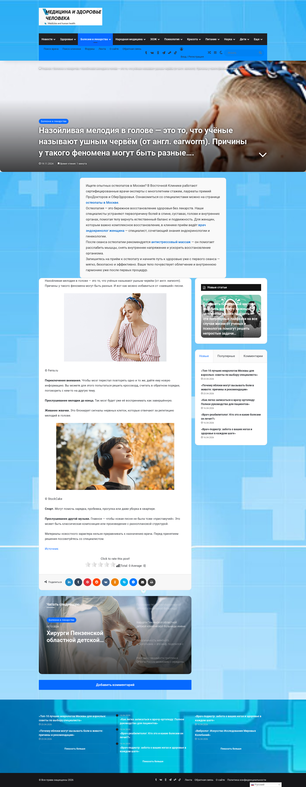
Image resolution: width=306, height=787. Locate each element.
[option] (115, 635)
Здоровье (66, 39)
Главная (45, 68)
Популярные (226, 356)
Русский (257, 784)
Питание (211, 39)
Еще (257, 39)
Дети (243, 39)
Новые (204, 356)
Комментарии (253, 356)
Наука (228, 39)
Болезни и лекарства (94, 39)
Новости (47, 39)
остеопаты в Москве (102, 202)
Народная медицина (129, 39)
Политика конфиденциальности (246, 779)
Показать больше (74, 748)
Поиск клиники (71, 48)
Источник (51, 549)
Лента (102, 48)
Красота (192, 39)
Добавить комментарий (115, 685)
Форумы (90, 48)
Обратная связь (132, 48)
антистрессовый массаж (171, 242)
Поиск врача (51, 48)
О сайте (114, 48)
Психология (172, 39)
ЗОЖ (153, 39)
